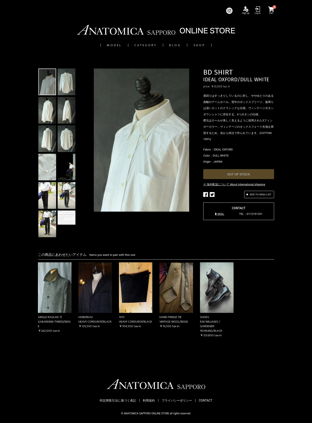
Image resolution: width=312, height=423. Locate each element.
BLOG (181, 45)
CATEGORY (142, 45)
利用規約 (149, 400)
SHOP (214, 45)
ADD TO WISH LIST (260, 194)
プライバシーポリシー (177, 400)
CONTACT (205, 400)
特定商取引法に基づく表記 (118, 400)
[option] (141, 140)
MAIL (221, 214)
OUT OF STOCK (238, 174)
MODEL (100, 45)
